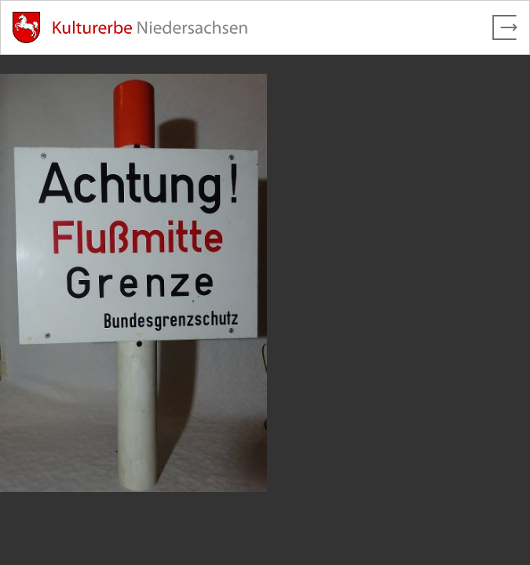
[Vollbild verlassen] (504, 27)
